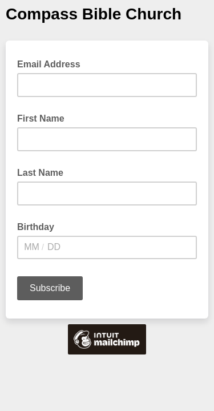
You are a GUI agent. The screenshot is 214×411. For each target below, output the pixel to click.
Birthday (35, 227)
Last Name (40, 173)
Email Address (52, 63)
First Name (40, 118)
